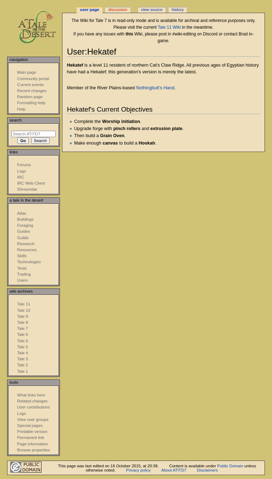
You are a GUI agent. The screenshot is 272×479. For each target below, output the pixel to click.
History (178, 9)
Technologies (29, 262)
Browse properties (33, 450)
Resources (27, 250)
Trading (23, 274)
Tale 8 (22, 322)
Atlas (21, 213)
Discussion (118, 9)
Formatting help (31, 103)
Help (21, 109)
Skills (22, 256)
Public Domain (230, 466)
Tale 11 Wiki (169, 27)
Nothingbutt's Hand (155, 87)
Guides (23, 231)
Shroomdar (27, 189)
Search (16, 120)
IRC (20, 177)
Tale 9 (22, 316)
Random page (30, 97)
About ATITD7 (174, 470)
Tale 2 (22, 365)
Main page (26, 72)
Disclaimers (207, 470)
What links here (31, 395)
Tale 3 (22, 359)
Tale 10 (23, 310)
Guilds (22, 238)
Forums (24, 165)
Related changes (32, 401)
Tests (22, 268)
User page (89, 9)
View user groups (32, 419)
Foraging (25, 225)
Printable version (32, 431)
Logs (21, 171)
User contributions (33, 407)
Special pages (30, 425)
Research (25, 244)
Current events (30, 85)
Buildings (25, 219)
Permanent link (30, 437)
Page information (32, 444)
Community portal (33, 79)
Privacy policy (138, 470)
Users (22, 280)
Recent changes (31, 91)
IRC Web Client (31, 183)
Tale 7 (22, 328)
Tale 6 (22, 334)
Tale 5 (22, 347)
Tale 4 (22, 353)
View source (151, 9)
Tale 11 (23, 304)
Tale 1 (22, 371)
